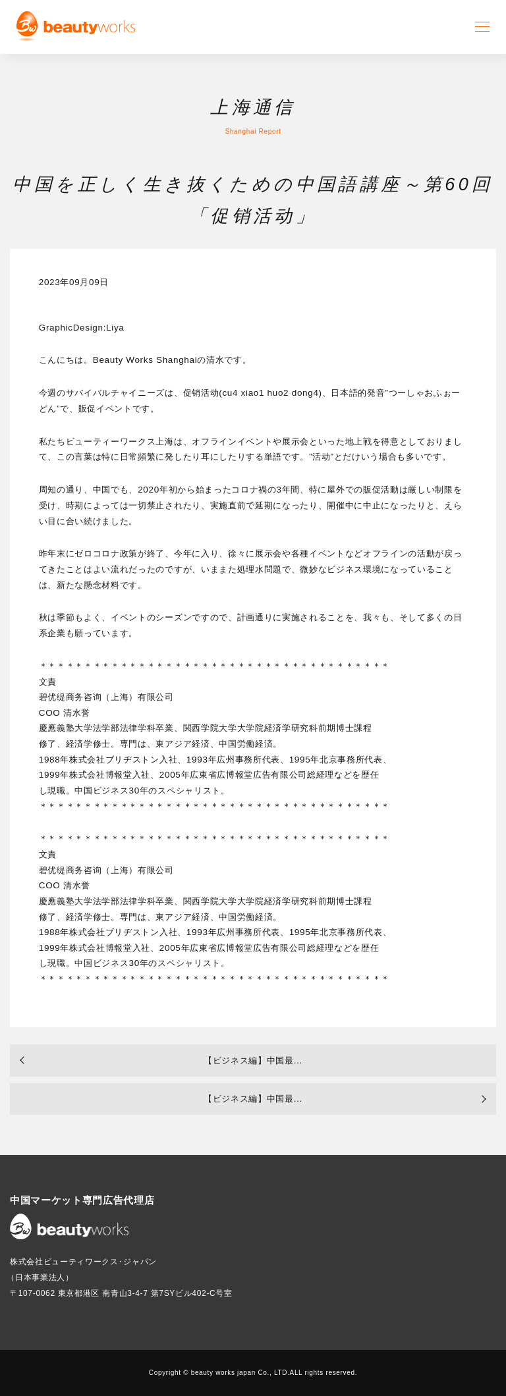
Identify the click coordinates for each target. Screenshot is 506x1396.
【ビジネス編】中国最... (253, 1060)
